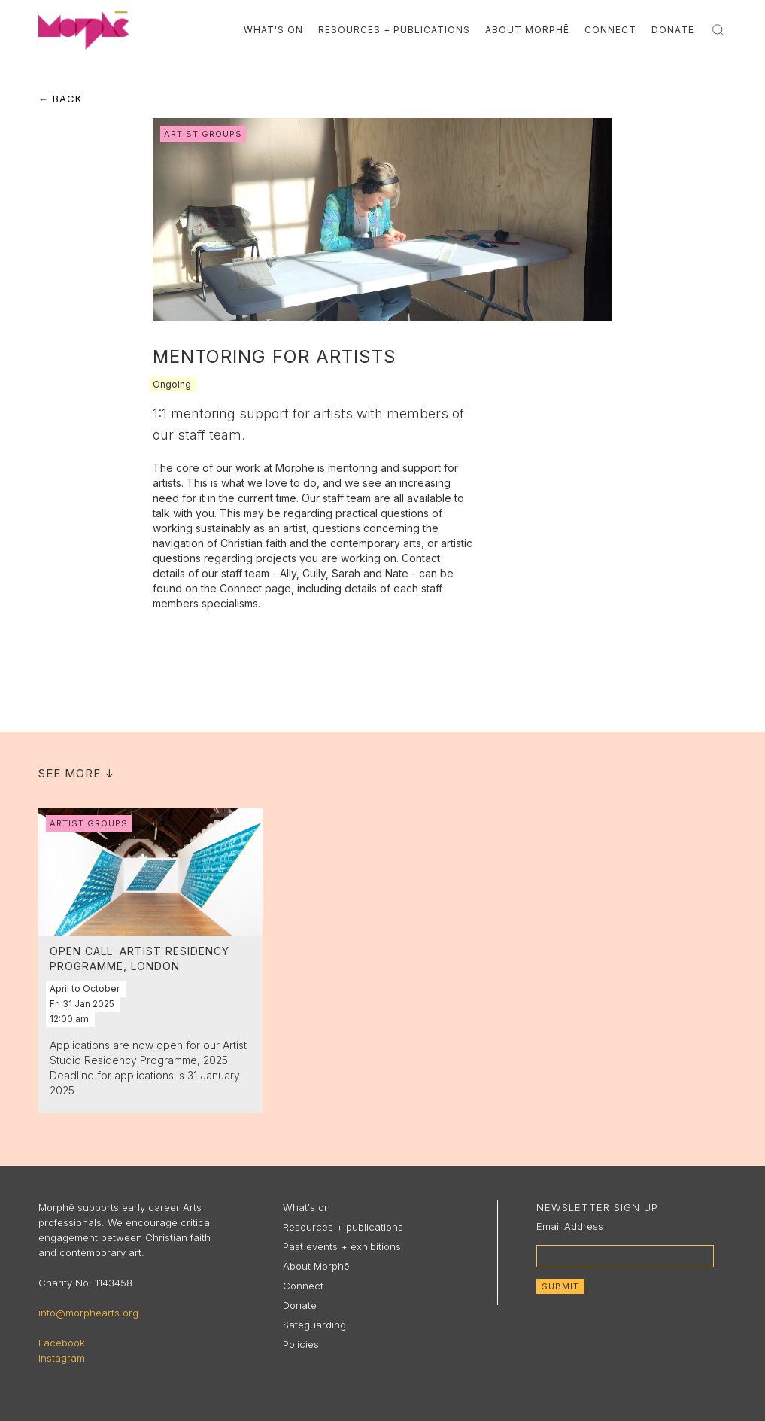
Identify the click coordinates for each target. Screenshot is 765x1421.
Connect (610, 29)
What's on (306, 1207)
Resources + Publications (394, 29)
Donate (672, 29)
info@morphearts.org (88, 1313)
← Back (60, 99)
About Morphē (527, 29)
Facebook (61, 1343)
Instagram (61, 1358)
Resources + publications (343, 1227)
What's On (273, 29)
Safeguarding (314, 1325)
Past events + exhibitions (342, 1246)
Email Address (569, 1226)
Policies (301, 1344)
